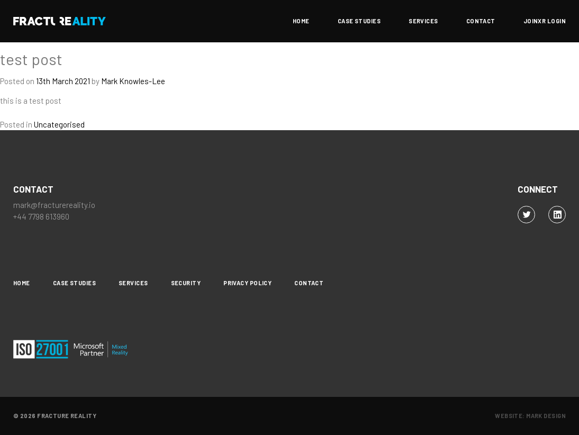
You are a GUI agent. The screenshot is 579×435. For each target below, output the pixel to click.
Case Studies (359, 21)
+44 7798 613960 (41, 216)
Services (423, 21)
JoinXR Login (544, 21)
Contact (480, 21)
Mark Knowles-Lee (133, 81)
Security (186, 283)
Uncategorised (59, 124)
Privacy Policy (247, 283)
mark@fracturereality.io (54, 205)
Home (301, 21)
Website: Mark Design (530, 415)
